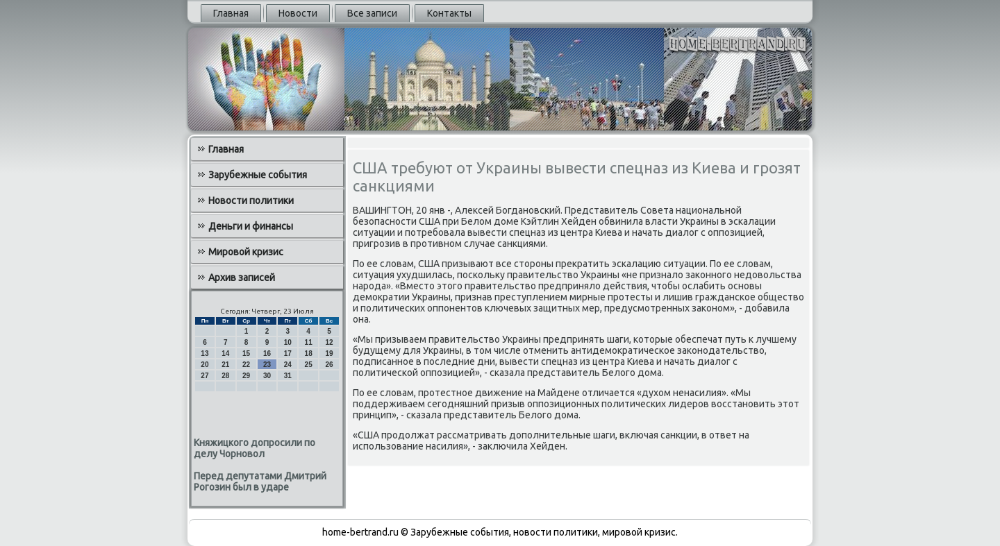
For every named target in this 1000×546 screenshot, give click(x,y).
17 (288, 353)
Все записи (372, 13)
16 (267, 353)
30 (267, 375)
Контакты (449, 13)
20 (204, 364)
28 (225, 375)
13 (204, 353)
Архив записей (241, 277)
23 (267, 364)
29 (246, 375)
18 (308, 353)
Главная (231, 13)
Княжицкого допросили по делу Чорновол (254, 448)
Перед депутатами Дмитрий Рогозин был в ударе (260, 481)
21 (225, 364)
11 (308, 342)
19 (329, 353)
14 (225, 353)
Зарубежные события (257, 174)
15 (246, 353)
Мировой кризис (245, 251)
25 (308, 364)
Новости (297, 13)
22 (246, 364)
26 (329, 364)
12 (329, 342)
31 (288, 375)
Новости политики (251, 200)
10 (288, 342)
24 (288, 364)
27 (204, 375)
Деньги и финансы (250, 226)
